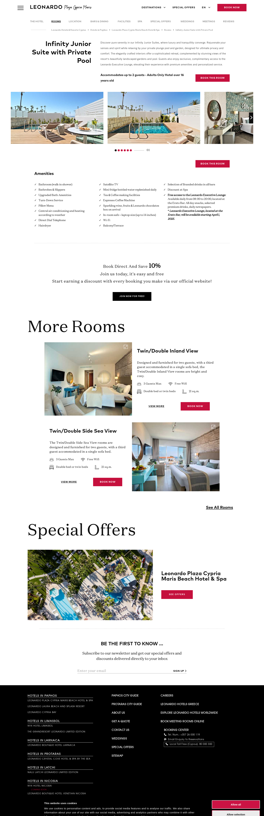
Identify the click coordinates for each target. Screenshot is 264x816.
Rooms (56, 21)
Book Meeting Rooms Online (182, 721)
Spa (140, 21)
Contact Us (120, 730)
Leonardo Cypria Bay (42, 712)
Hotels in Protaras (44, 754)
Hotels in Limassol (44, 721)
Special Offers (183, 7)
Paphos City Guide (125, 695)
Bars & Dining (99, 21)
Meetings (209, 21)
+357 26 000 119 (190, 735)
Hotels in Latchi (41, 767)
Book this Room (213, 78)
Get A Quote (121, 721)
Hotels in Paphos (42, 696)
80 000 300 (205, 744)
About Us (118, 713)
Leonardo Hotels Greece (180, 704)
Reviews (228, 21)
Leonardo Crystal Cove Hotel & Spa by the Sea (59, 759)
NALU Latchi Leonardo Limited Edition (53, 772)
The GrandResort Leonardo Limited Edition (56, 732)
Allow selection (236, 796)
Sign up (178, 671)
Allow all (236, 786)
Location (75, 21)
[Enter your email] (124, 671)
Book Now (232, 7)
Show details (177, 809)
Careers (167, 695)
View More (156, 406)
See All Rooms (219, 508)
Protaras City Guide (127, 704)
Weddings (187, 21)
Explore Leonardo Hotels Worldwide (189, 713)
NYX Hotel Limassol (40, 726)
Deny (236, 806)
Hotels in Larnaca (44, 740)
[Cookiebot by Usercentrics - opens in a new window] (22, 809)
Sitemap (117, 756)
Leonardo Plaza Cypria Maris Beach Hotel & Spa (60, 701)
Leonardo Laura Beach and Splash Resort (56, 706)
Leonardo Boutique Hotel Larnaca (51, 745)
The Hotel (36, 21)
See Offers (177, 595)
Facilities (124, 21)
